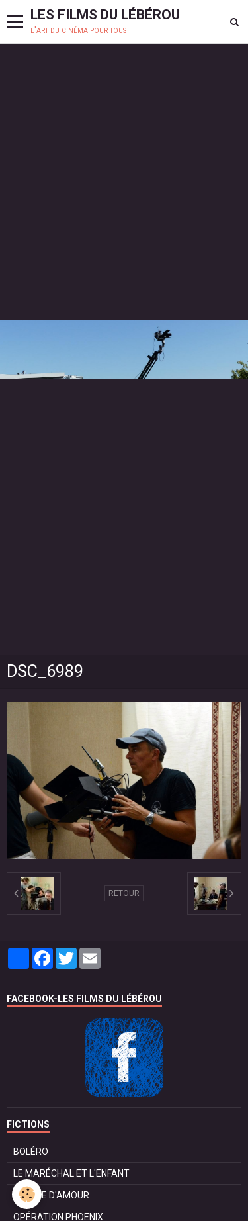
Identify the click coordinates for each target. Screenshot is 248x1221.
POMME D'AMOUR (51, 1195)
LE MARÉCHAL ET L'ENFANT (71, 1173)
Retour (124, 893)
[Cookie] (27, 1194)
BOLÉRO (30, 1151)
